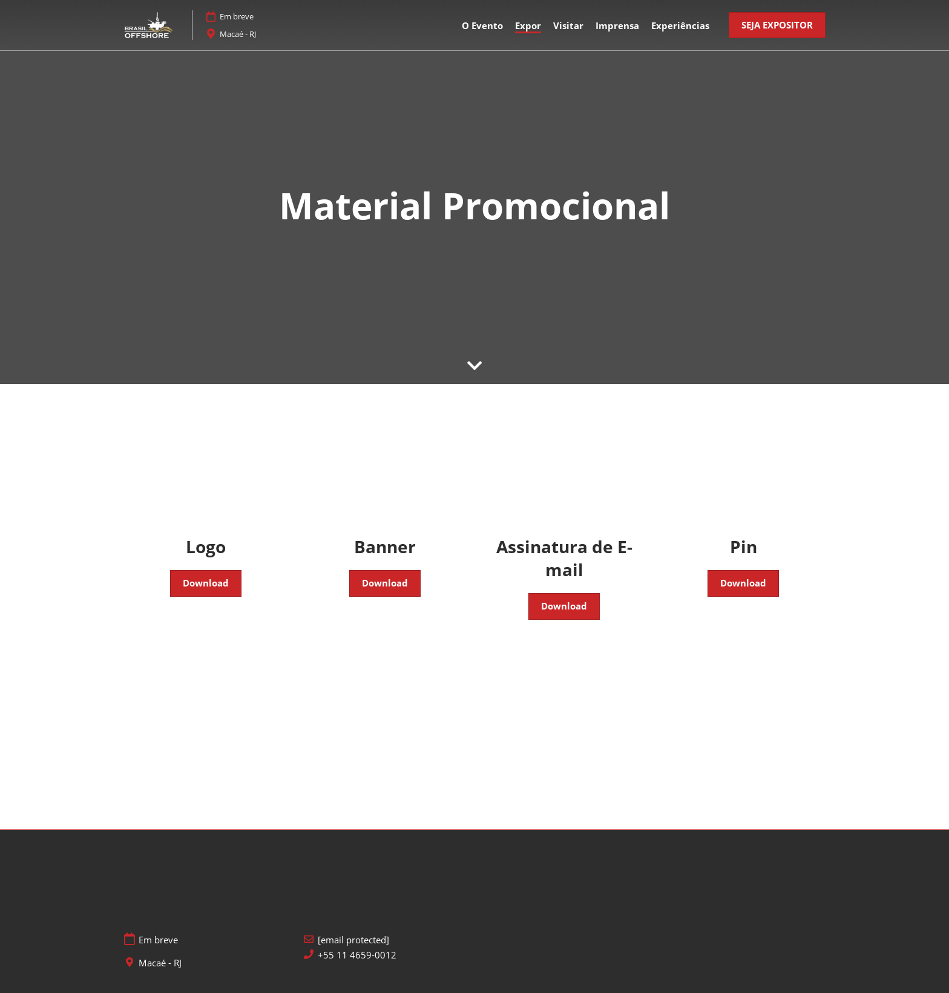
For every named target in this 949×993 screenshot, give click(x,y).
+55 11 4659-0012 (357, 955)
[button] (777, 25)
